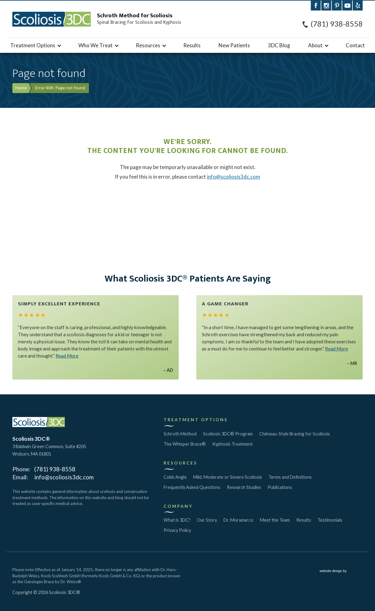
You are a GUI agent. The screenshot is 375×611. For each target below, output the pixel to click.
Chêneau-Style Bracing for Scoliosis (294, 433)
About (315, 45)
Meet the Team (275, 520)
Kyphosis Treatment (232, 444)
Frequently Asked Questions (192, 487)
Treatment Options (32, 45)
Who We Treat (95, 45)
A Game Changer (225, 303)
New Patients (234, 45)
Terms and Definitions (290, 477)
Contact (355, 45)
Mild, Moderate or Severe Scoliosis (227, 477)
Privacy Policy (177, 530)
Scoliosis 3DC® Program (228, 433)
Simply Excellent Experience (59, 303)
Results (192, 45)
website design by (341, 571)
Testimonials (330, 520)
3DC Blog (279, 45)
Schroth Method (180, 433)
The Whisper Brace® (185, 444)
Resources (148, 45)
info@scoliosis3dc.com (233, 176)
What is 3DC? (177, 520)
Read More (67, 356)
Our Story (207, 520)
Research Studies (244, 487)
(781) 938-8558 (336, 23)
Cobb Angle (175, 477)
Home (21, 87)
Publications (280, 487)
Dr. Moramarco (238, 520)
